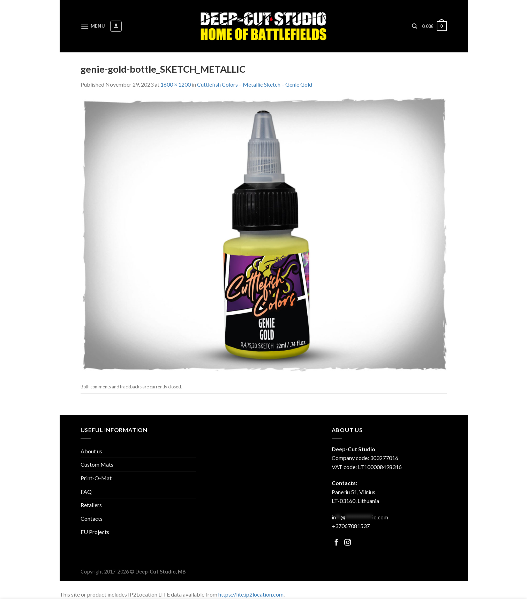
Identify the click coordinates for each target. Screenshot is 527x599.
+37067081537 (351, 526)
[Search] (414, 26)
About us (91, 451)
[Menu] (93, 26)
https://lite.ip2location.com (251, 594)
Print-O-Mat (96, 478)
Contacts (92, 518)
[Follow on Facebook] (336, 543)
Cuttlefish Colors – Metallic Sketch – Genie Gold (254, 84)
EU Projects (95, 531)
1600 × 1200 (175, 84)
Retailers (91, 505)
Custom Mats (97, 464)
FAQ (86, 491)
